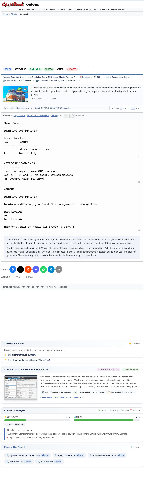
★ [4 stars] (37, 286)
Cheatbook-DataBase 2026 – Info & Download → (61, 397)
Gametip (54, 115)
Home (21, 9)
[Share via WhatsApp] (43, 269)
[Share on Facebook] (12, 269)
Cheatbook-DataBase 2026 (87, 9)
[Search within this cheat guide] (57, 108)
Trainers (61, 9)
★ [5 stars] (42, 286)
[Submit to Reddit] (28, 269)
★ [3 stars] (33, 286)
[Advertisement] (72, 41)
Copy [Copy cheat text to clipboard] (17, 276)
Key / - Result (19, 115)
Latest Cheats (49, 9)
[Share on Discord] (35, 269)
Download (104, 9)
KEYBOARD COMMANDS (38, 115)
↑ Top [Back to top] (137, 156)
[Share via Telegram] (51, 269)
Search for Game (118, 9)
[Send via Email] (58, 269)
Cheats (70, 9)
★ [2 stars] (28, 286)
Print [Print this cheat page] (30, 276)
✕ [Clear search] (113, 108)
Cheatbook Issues (33, 9)
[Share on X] (20, 269)
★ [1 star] (23, 286)
